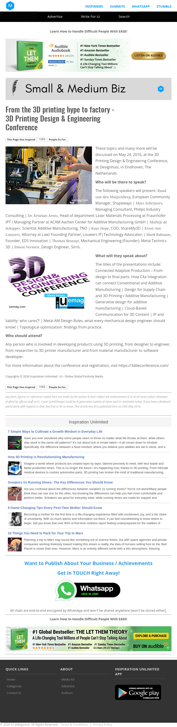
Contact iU (14, 693)
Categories (14, 686)
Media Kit (68, 679)
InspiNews (94, 6)
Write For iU (90, 16)
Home (11, 679)
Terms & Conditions (74, 724)
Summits (117, 6)
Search (124, 16)
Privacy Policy (102, 724)
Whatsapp (141, 6)
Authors (67, 693)
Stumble (163, 6)
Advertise (54, 16)
